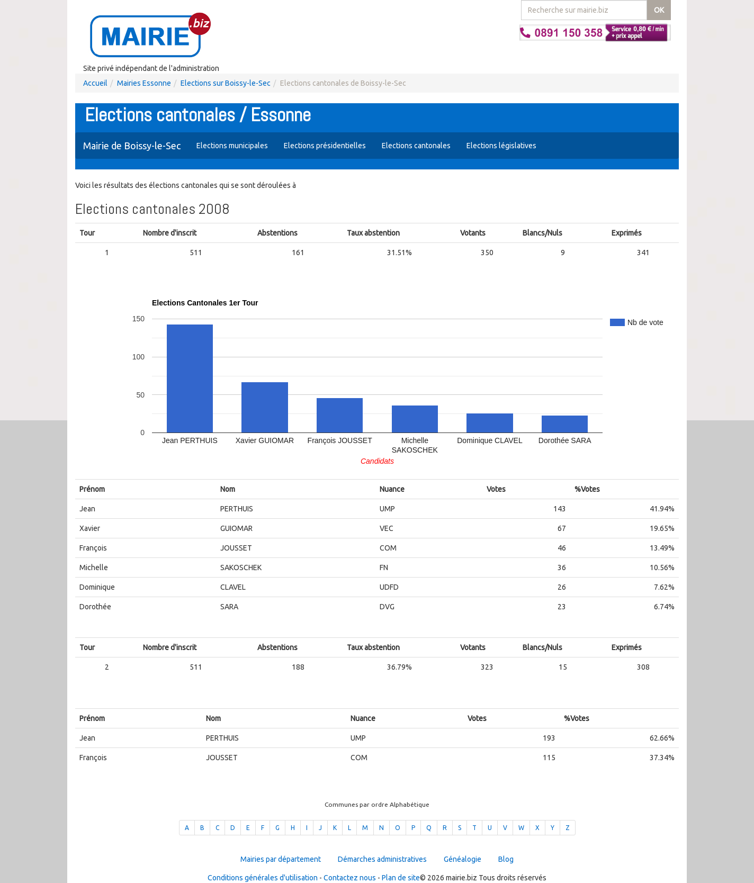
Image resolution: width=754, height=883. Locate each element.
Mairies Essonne (144, 83)
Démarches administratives (382, 859)
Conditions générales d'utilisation (263, 877)
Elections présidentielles (325, 145)
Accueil (95, 83)
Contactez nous (350, 877)
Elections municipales (232, 145)
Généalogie (462, 859)
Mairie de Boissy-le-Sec (132, 145)
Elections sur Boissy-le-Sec (226, 83)
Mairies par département (280, 859)
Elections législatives (501, 145)
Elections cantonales (416, 145)
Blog (506, 859)
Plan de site (401, 877)
